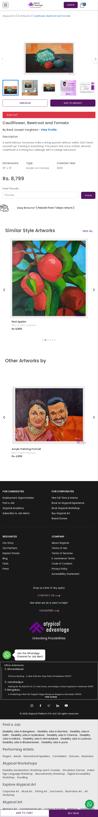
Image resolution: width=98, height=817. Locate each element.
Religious (72, 809)
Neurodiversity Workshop (50, 774)
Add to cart (24, 813)
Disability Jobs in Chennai (62, 735)
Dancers (74, 756)
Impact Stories (11, 553)
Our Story (8, 543)
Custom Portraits (54, 809)
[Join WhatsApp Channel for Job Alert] (7, 655)
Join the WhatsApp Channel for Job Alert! (29, 655)
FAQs (5, 563)
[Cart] (82, 5)
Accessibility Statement (65, 574)
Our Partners (10, 548)
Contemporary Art (31, 809)
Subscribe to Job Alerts (16, 513)
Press (6, 568)
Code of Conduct (62, 563)
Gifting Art (41, 791)
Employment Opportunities (18, 497)
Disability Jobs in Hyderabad (28, 735)
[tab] (43, 340)
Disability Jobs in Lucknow (76, 738)
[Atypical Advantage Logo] (49, 626)
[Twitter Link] (49, 705)
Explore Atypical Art (19, 784)
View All (87, 231)
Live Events (57, 791)
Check (88, 195)
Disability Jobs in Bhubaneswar (21, 742)
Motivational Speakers (37, 756)
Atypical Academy (13, 508)
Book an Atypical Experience (68, 503)
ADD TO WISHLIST (73, 103)
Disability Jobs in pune (55, 742)
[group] (49, 48)
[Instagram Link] (31, 705)
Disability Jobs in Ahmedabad (41, 738)
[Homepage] (35, 5)
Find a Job (8, 503)
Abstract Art (10, 809)
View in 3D (25, 103)
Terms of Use (59, 548)
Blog (5, 558)
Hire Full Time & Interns (65, 497)
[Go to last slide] (4, 289)
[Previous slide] (4, 417)
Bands (18, 756)
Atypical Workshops (20, 763)
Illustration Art (74, 791)
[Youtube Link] (66, 705)
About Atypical (60, 543)
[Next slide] (93, 289)
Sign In (70, 4)
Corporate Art (11, 791)
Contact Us (49, 595)
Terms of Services (62, 553)
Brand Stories (59, 518)
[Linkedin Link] (57, 705)
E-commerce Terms (63, 558)
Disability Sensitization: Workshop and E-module (32, 770)
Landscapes (87, 809)
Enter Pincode (11, 188)
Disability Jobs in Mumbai (52, 731)
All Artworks (24, 15)
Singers (7, 756)
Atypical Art (9, 15)
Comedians (60, 756)
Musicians (88, 756)
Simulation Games (74, 770)
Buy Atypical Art (61, 513)
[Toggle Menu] (5, 5)
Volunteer (49, 610)
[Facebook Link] (40, 705)
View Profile (49, 130)
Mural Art (27, 791)
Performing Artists (18, 749)
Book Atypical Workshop (66, 508)
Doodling (22, 777)
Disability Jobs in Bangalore (19, 731)
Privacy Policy (60, 568)
